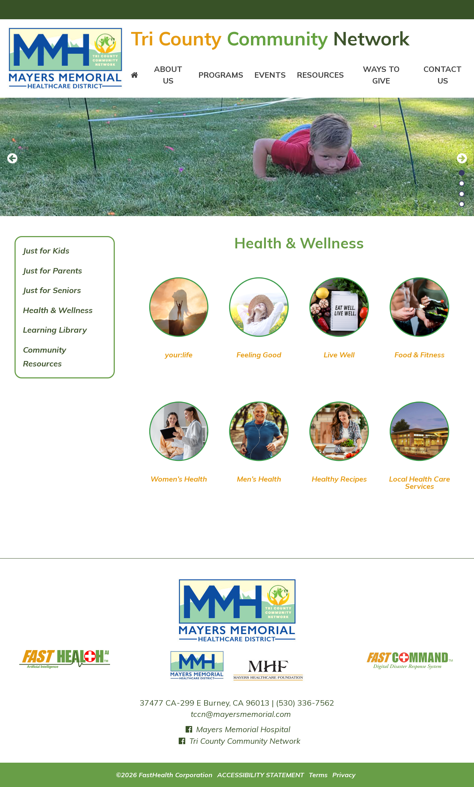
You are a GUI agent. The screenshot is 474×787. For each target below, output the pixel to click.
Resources (320, 75)
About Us (168, 74)
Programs (220, 75)
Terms (318, 775)
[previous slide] (16, 159)
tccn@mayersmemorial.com (241, 714)
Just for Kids (46, 251)
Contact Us (443, 74)
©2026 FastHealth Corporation (164, 775)
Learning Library (55, 330)
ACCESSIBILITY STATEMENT (260, 775)
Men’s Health (259, 478)
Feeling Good (258, 354)
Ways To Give (381, 74)
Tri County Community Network (238, 741)
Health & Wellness (58, 310)
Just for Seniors (52, 290)
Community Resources (44, 357)
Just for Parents (52, 270)
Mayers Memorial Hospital (237, 729)
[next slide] (458, 159)
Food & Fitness (419, 354)
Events (270, 75)
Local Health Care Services (419, 482)
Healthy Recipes (339, 478)
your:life (179, 354)
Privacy (344, 775)
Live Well (339, 354)
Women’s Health (178, 478)
